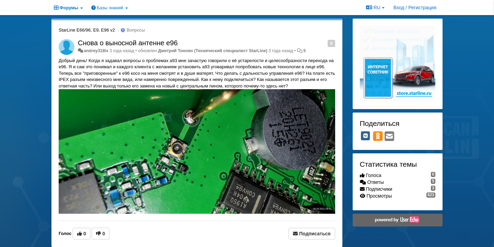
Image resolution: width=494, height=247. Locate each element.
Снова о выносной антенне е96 (128, 43)
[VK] (365, 136)
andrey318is (96, 50)
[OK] (378, 136)
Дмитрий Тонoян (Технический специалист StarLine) (213, 50)
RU (375, 7)
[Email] (389, 137)
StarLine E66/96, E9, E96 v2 (87, 30)
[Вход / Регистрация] (415, 7)
